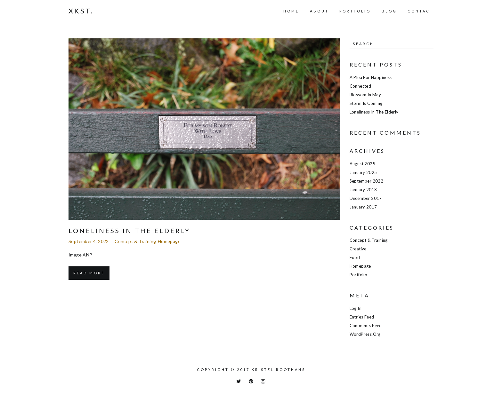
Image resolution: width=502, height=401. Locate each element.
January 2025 (363, 172)
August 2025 (362, 163)
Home (291, 11)
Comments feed (366, 325)
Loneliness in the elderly (129, 230)
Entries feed (362, 316)
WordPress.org (365, 334)
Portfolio (355, 11)
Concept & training (135, 241)
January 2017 (363, 206)
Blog (389, 11)
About (319, 11)
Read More (89, 273)
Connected (360, 86)
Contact (420, 11)
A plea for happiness (371, 77)
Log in (355, 308)
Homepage (169, 241)
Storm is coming (366, 103)
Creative (358, 248)
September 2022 (367, 181)
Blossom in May (365, 94)
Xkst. (81, 10)
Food (355, 257)
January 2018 (363, 189)
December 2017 (366, 198)
